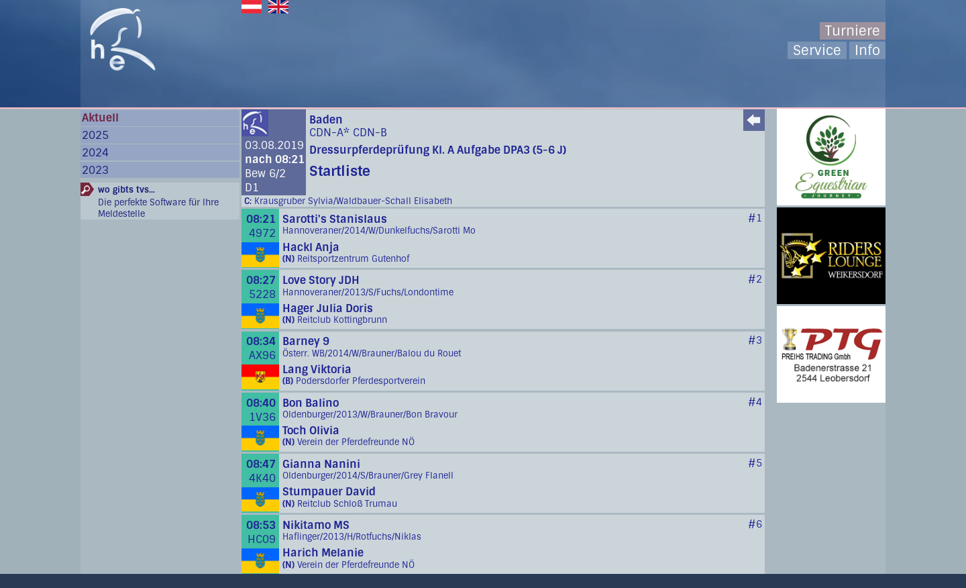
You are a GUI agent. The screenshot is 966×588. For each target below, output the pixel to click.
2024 (95, 153)
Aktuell (100, 118)
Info (867, 50)
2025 (95, 135)
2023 (95, 170)
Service (817, 50)
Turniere (852, 31)
